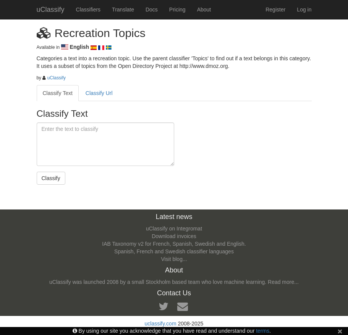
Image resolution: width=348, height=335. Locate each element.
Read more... (283, 282)
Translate (123, 9)
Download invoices (174, 236)
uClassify (51, 9)
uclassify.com (160, 324)
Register (275, 9)
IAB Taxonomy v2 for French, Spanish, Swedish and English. (174, 244)
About (204, 9)
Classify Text (58, 93)
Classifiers (88, 9)
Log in (304, 9)
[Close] (340, 331)
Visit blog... (174, 259)
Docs (152, 9)
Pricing (177, 9)
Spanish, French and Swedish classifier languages (174, 251)
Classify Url (99, 93)
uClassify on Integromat (174, 228)
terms (262, 331)
